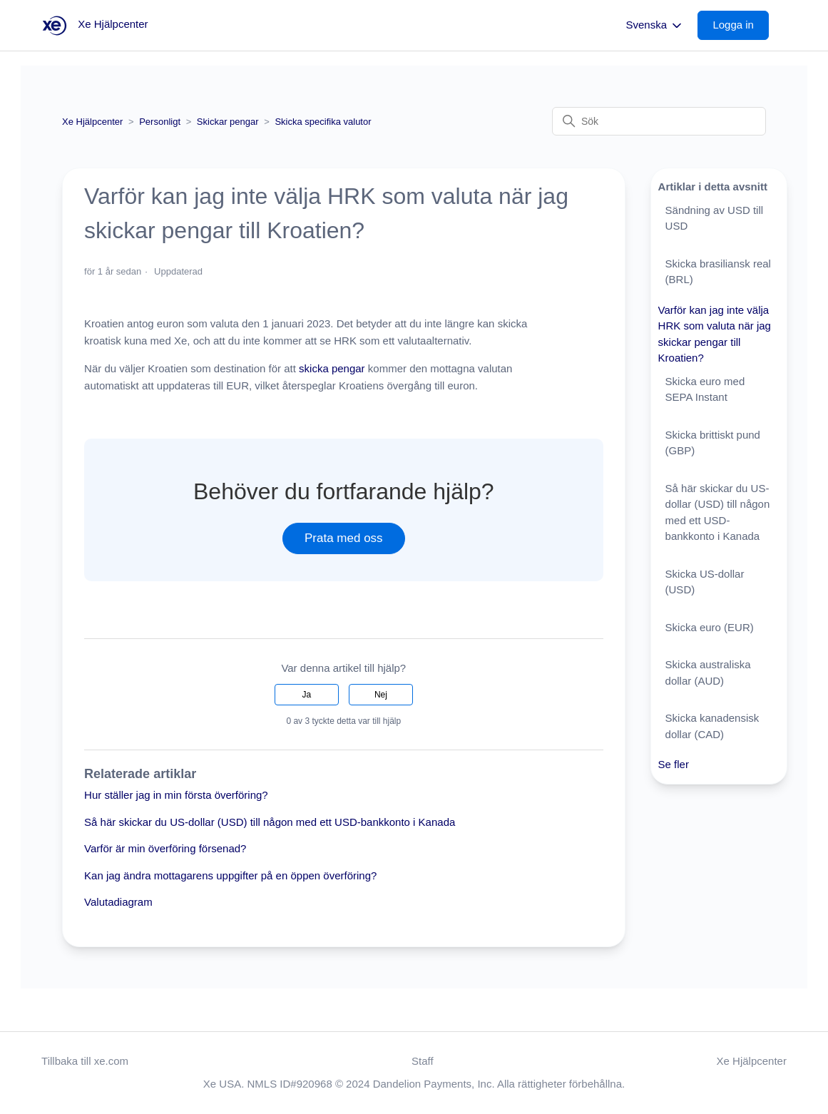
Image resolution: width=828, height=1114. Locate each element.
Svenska (655, 26)
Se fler (673, 764)
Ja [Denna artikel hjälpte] (306, 695)
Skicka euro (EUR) (709, 627)
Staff (423, 1061)
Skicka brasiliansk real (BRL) (718, 271)
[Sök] (659, 121)
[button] (740, 25)
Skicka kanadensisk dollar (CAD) (712, 726)
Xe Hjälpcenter (92, 121)
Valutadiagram (118, 902)
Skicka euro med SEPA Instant (705, 389)
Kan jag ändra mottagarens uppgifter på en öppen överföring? (230, 875)
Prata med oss (344, 538)
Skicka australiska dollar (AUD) (708, 672)
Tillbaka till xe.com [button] (84, 1061)
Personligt (159, 121)
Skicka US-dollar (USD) (705, 582)
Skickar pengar (228, 121)
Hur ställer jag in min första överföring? (176, 795)
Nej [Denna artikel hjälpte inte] (380, 695)
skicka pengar (332, 368)
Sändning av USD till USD (714, 218)
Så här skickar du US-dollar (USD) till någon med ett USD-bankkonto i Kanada (269, 822)
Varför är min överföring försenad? (165, 848)
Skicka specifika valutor (323, 121)
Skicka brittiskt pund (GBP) (712, 443)
